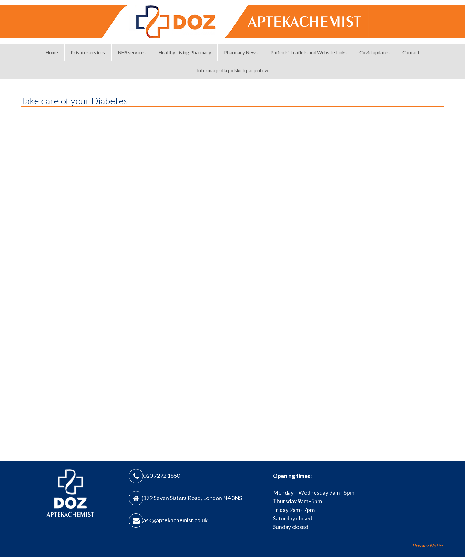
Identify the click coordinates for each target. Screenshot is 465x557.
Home (51, 52)
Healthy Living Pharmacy (184, 52)
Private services (88, 52)
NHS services (132, 52)
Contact (411, 52)
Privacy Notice (428, 545)
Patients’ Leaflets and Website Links (308, 52)
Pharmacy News (241, 52)
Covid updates (374, 52)
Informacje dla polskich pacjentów (232, 70)
